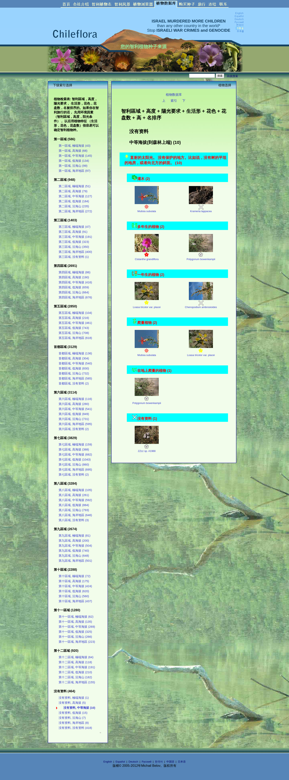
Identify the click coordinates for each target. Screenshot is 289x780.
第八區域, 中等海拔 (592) (75, 500)
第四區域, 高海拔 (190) (74, 277)
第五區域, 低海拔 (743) (74, 327)
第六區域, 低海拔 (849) (74, 414)
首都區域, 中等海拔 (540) (75, 363)
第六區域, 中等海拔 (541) (75, 409)
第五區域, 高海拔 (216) (74, 317)
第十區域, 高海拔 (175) (74, 581)
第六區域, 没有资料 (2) (74, 429)
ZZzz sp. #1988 (147, 447)
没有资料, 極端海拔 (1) (74, 697)
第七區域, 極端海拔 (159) (75, 444)
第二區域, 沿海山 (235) (74, 206)
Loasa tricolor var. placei (147, 303)
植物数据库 (174, 94)
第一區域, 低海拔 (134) (74, 160)
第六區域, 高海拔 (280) (74, 404)
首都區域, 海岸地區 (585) (75, 378)
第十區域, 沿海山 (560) (74, 596)
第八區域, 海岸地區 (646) (75, 515)
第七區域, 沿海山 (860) (74, 464)
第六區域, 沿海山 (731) (74, 419)
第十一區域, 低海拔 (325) (75, 631)
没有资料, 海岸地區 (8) (74, 722)
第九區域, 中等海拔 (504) (75, 545)
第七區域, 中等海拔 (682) (75, 454)
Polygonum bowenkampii (201, 255)
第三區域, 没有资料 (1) (74, 256)
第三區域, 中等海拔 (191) (75, 236)
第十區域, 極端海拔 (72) (74, 576)
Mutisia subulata (147, 207)
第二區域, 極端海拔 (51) (74, 186)
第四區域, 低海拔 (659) (74, 287)
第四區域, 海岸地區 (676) (75, 297)
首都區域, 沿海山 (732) (74, 373)
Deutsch (133, 761)
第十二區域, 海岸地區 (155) (77, 682)
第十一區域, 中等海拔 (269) (77, 626)
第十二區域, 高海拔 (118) (75, 662)
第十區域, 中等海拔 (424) (75, 586)
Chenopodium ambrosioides (201, 303)
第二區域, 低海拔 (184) (74, 201)
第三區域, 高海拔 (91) (73, 231)
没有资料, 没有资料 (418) (75, 727)
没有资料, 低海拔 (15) (73, 712)
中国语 (170, 761)
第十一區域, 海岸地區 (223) (77, 641)
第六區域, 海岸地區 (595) (75, 424)
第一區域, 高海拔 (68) (73, 150)
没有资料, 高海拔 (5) (72, 702)
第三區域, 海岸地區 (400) (75, 251)
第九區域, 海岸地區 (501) (75, 560)
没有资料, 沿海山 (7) (72, 717)
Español (120, 761)
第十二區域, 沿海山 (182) (75, 677)
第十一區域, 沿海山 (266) (75, 636)
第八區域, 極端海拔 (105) (75, 490)
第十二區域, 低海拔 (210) (75, 672)
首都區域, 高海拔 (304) (74, 358)
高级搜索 (232, 76)
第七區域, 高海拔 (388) (74, 449)
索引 (174, 100)
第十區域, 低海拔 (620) (74, 591)
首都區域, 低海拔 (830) (74, 368)
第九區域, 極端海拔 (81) (74, 535)
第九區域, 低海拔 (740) (74, 550)
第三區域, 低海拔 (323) (74, 241)
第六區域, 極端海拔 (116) (75, 399)
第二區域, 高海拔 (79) (73, 191)
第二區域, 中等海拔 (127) (75, 196)
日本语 (182, 761)
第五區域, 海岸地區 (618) (75, 338)
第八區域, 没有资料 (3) (74, 520)
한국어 (159, 761)
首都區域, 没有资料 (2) (74, 383)
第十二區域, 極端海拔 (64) (76, 657)
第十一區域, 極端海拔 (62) (76, 616)
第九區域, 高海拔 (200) (74, 540)
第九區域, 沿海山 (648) (74, 555)
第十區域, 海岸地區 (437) (75, 601)
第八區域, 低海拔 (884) (74, 505)
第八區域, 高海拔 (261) (74, 495)
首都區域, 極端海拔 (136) (75, 353)
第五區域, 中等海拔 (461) (75, 322)
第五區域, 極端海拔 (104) (75, 312)
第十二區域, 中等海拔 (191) (77, 667)
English (107, 761)
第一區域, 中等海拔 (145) (75, 155)
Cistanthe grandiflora (147, 255)
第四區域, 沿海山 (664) (74, 292)
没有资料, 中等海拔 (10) (79, 707)
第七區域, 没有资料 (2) (74, 474)
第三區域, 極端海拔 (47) (74, 226)
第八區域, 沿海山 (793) (74, 510)
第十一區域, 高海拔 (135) (75, 621)
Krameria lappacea (201, 207)
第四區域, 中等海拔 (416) (75, 282)
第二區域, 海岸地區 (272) (75, 211)
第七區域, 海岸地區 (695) (75, 469)
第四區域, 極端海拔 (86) (74, 272)
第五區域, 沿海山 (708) (74, 333)
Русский (146, 761)
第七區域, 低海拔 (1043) (75, 459)
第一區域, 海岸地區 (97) (74, 170)
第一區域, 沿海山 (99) (73, 165)
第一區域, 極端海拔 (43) (74, 145)
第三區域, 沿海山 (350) (74, 246)
